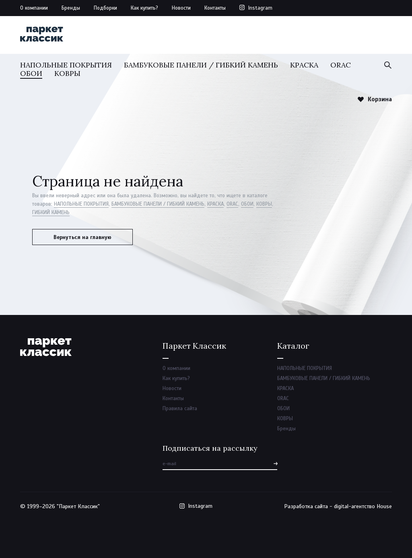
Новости (181, 8)
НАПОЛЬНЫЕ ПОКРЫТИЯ (66, 64)
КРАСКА (304, 64)
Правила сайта (180, 408)
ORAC (340, 64)
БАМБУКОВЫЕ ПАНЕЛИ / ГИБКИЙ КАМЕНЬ (201, 64)
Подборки (105, 8)
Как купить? (144, 8)
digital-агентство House (363, 506)
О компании (34, 8)
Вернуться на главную (82, 237)
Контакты (215, 8)
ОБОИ (31, 73)
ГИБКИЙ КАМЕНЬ (51, 212)
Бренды (71, 8)
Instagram (260, 8)
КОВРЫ (67, 73)
